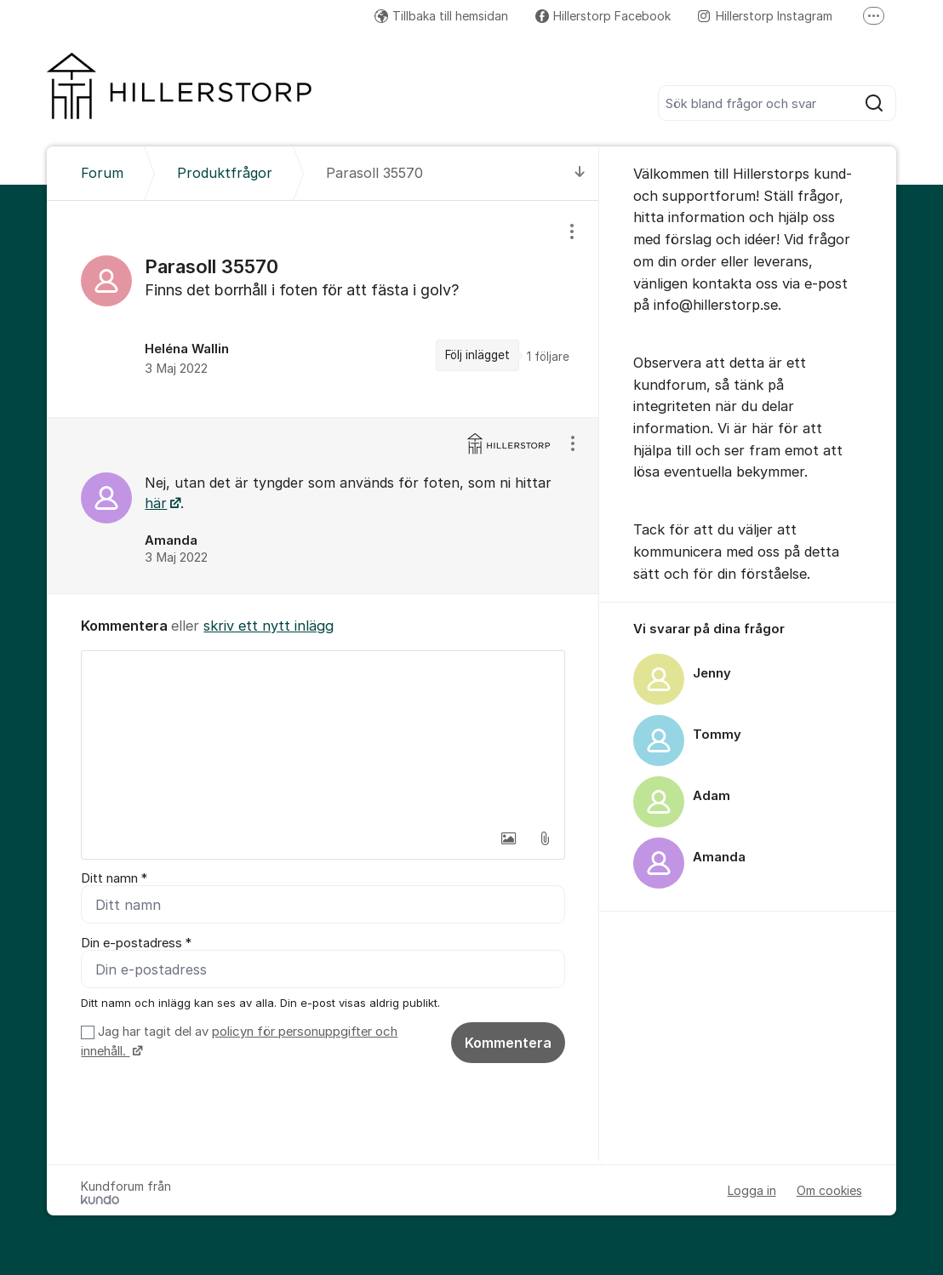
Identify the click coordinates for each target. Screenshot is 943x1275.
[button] (509, 838)
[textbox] (322, 736)
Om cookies (829, 1190)
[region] (322, 309)
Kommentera (508, 1042)
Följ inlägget (477, 355)
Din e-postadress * (136, 943)
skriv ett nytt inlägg (268, 625)
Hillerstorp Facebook (603, 16)
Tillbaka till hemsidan (441, 16)
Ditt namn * (114, 878)
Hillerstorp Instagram (765, 16)
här (156, 503)
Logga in (752, 1190)
